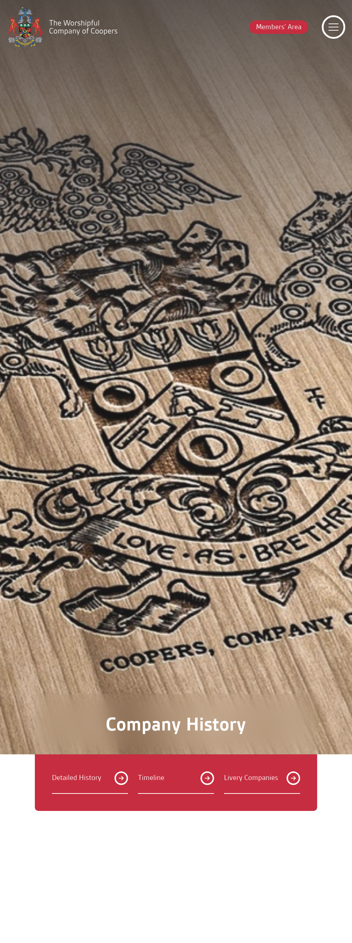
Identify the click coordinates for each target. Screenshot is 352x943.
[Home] (62, 27)
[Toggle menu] (333, 27)
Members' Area (279, 26)
